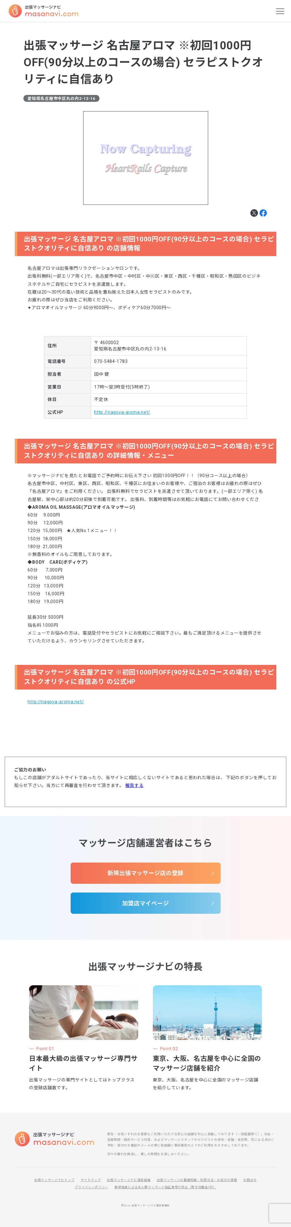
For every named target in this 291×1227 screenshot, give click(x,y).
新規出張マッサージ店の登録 (145, 873)
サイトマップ (91, 1180)
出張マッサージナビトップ (54, 1180)
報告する (134, 785)
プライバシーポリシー (91, 1187)
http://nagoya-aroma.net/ (122, 412)
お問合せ (250, 1180)
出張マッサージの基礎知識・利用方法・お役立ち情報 (197, 1180)
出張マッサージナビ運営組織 (128, 1180)
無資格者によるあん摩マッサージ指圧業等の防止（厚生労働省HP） (165, 1187)
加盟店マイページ (145, 903)
